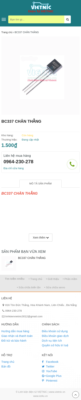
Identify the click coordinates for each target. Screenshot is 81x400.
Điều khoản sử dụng (55, 331)
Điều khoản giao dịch (55, 335)
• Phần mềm (70, 279)
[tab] (40, 184)
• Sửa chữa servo (54, 287)
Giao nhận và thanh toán (17, 335)
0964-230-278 (18, 161)
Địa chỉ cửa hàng (14, 168)
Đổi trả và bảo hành (13, 340)
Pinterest (49, 380)
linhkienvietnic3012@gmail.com (24, 316)
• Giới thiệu (52, 279)
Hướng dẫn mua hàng (15, 331)
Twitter (48, 366)
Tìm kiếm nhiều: (15, 278)
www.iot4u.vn (40, 396)
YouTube (49, 371)
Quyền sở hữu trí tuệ (55, 345)
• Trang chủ (35, 279)
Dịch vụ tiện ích (52, 340)
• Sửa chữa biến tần (29, 287)
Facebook (50, 361)
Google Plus (52, 375)
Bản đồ (5, 366)
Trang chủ (7, 361)
